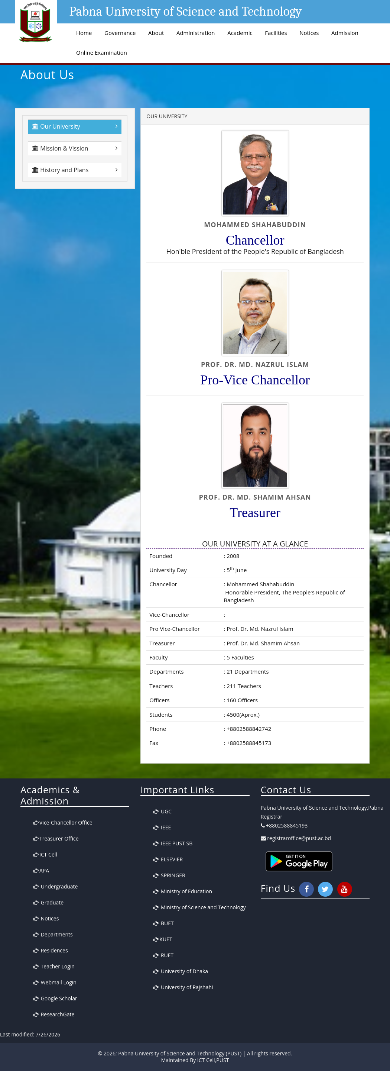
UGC (162, 811)
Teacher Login (54, 966)
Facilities (276, 32)
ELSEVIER (168, 859)
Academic (239, 32)
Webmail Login (55, 982)
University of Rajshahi (183, 987)
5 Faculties (239, 657)
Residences (50, 950)
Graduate (48, 902)
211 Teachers (243, 686)
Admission (344, 32)
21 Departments (247, 671)
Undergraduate (55, 886)
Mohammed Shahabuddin (259, 584)
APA (41, 870)
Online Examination (101, 52)
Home (84, 32)
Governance (120, 32)
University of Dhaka (180, 971)
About (156, 32)
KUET (162, 939)
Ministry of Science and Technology (199, 907)
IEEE (162, 827)
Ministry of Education (182, 891)
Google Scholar (55, 998)
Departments (53, 934)
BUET (163, 923)
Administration (195, 32)
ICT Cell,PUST (213, 1060)
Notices (309, 32)
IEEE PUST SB (172, 843)
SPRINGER (169, 875)
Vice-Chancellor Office (62, 822)
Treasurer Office (56, 838)
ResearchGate (53, 1014)
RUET (163, 955)
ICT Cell (45, 854)
